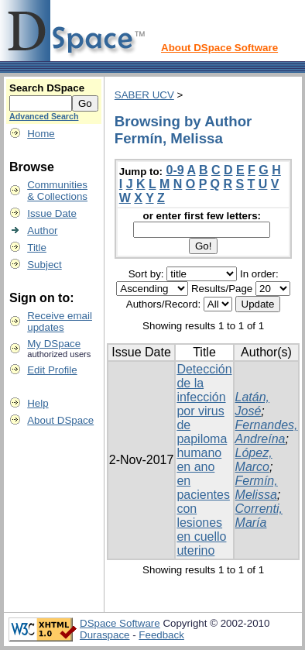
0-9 (175, 170)
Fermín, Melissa (256, 487)
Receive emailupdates (59, 321)
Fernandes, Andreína (266, 431)
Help (37, 403)
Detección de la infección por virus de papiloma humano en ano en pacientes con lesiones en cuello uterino (203, 460)
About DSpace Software (219, 47)
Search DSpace (46, 88)
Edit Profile (52, 370)
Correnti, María (259, 515)
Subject (44, 264)
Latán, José (252, 404)
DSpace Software (120, 623)
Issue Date (52, 213)
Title (36, 247)
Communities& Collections (57, 190)
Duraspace (104, 635)
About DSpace (60, 420)
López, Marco (253, 459)
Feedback (161, 635)
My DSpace (54, 343)
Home (41, 133)
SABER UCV (144, 95)
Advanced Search (43, 116)
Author (42, 230)
